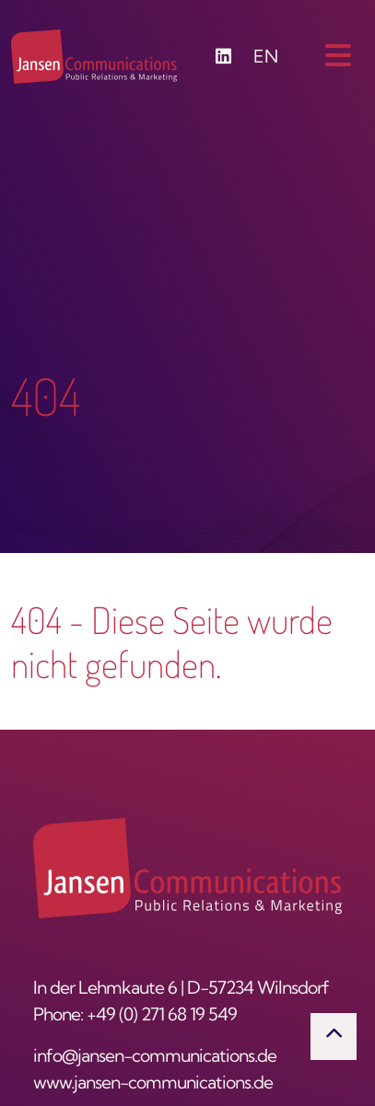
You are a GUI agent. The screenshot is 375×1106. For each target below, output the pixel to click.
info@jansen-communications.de (154, 1057)
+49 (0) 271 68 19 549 (162, 1016)
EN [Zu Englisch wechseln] (265, 58)
